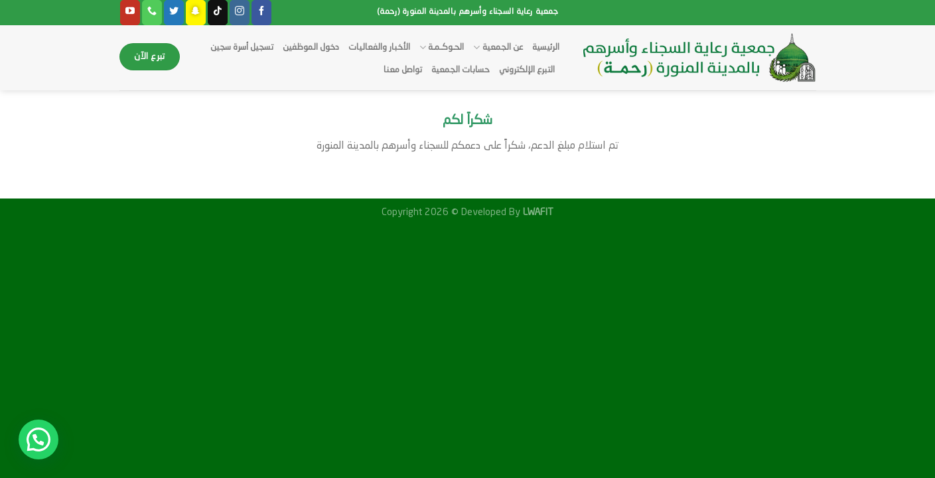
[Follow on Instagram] (240, 12)
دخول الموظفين (311, 47)
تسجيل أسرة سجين (241, 47)
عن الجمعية (497, 47)
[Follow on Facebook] (261, 12)
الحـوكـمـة (441, 47)
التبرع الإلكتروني (527, 70)
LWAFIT (536, 212)
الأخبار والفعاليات (379, 47)
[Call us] (152, 12)
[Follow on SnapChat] (196, 12)
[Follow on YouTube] (130, 12)
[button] (38, 439)
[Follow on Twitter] (174, 12)
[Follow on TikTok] (218, 12)
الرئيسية (545, 47)
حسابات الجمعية (460, 70)
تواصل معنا (403, 70)
